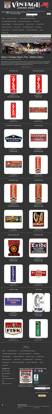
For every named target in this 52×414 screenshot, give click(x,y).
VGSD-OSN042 (38, 120)
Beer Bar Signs (12, 35)
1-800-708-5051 (6, 373)
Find (33, 11)
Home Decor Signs (42, 35)
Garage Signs (34, 35)
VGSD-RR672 (38, 257)
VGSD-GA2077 (38, 312)
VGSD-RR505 (13, 284)
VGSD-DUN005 (38, 229)
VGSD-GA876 (13, 120)
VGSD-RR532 (38, 284)
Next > (28, 347)
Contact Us (5, 376)
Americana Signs (5, 35)
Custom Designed (19, 35)
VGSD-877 (38, 94)
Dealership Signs (27, 35)
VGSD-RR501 (38, 338)
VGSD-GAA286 (38, 203)
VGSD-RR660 (13, 174)
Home (3, 380)
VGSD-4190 (13, 229)
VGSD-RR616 (38, 148)
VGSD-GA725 (13, 338)
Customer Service (6, 370)
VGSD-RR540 (13, 312)
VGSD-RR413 (13, 148)
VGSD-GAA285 (38, 174)
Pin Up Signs (24, 36)
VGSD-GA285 (13, 203)
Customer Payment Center (42, 392)
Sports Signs (30, 36)
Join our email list (7, 383)
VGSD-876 (13, 94)
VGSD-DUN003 (13, 257)
